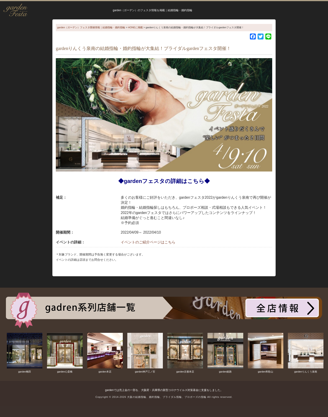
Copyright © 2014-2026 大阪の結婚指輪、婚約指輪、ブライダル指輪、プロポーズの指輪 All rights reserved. (164, 397)
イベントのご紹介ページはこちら (148, 242)
